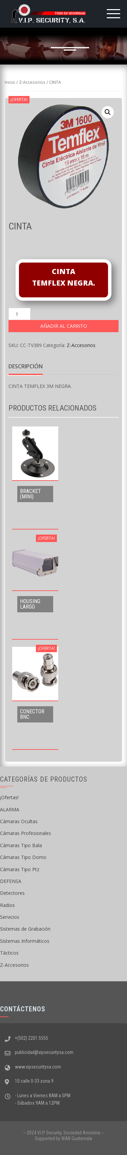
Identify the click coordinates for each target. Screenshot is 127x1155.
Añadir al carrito (63, 326)
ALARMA (9, 809)
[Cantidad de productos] (19, 314)
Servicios (9, 917)
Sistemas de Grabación (25, 929)
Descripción (25, 366)
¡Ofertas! (9, 797)
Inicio (10, 82)
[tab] (25, 366)
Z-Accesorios (32, 82)
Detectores (12, 893)
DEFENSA (10, 881)
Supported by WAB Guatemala (63, 1138)
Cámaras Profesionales (25, 833)
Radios (7, 905)
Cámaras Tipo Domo (23, 857)
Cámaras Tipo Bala (21, 845)
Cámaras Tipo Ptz (19, 869)
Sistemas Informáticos (24, 941)
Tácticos (9, 953)
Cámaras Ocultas (19, 821)
